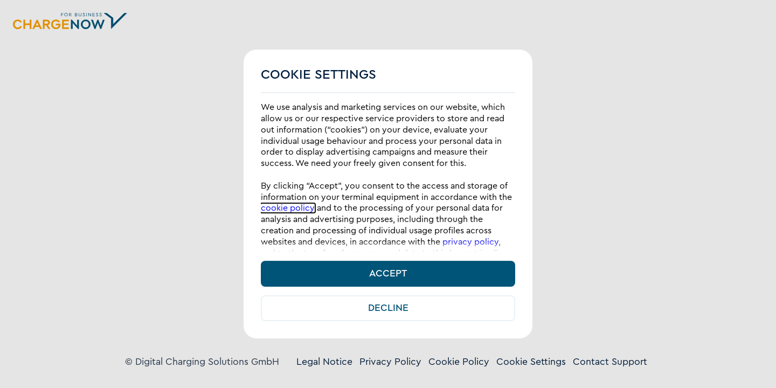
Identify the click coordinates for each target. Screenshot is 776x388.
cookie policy (288, 208)
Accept (388, 273)
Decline (388, 308)
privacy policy (470, 242)
